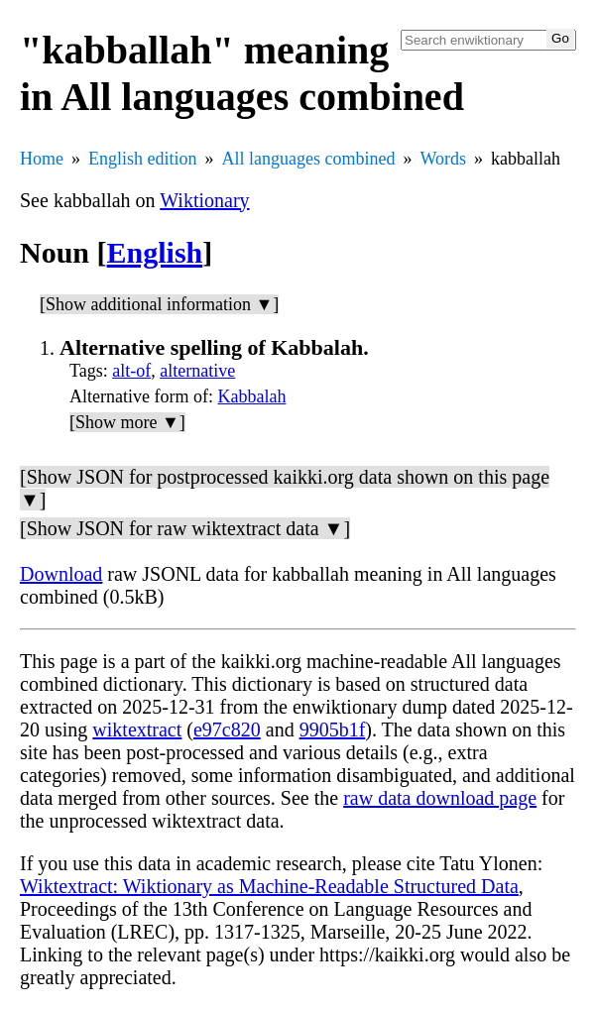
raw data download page (439, 798)
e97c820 (227, 729)
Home (41, 158)
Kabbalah (251, 396)
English (155, 252)
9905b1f (332, 729)
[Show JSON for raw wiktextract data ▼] (185, 528)
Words (442, 158)
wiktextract (136, 729)
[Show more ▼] (127, 422)
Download (61, 574)
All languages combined (309, 158)
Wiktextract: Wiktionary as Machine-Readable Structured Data (269, 886)
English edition (142, 158)
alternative (197, 371)
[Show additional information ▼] (159, 304)
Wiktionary (204, 200)
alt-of (131, 371)
